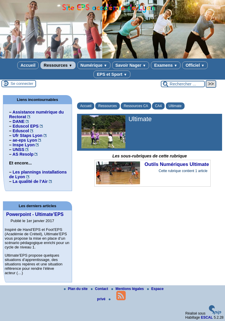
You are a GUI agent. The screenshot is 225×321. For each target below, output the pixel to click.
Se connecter (22, 83)
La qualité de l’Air (30, 181)
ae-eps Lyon (25, 140)
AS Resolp (22, 154)
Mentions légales (128, 289)
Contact (100, 289)
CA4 (158, 106)
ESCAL (207, 317)
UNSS (18, 149)
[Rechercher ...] (183, 84)
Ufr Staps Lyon (27, 135)
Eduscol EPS (26, 126)
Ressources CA (136, 106)
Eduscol (21, 130)
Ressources (58, 65)
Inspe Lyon (24, 145)
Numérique (94, 65)
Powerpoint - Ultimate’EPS (35, 214)
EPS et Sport (112, 74)
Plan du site (76, 289)
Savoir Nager (130, 65)
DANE (19, 121)
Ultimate (175, 106)
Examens (165, 65)
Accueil (28, 65)
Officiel (194, 65)
